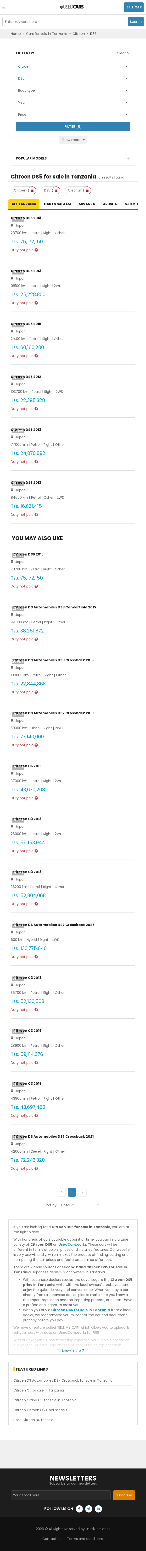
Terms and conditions (85, 1538)
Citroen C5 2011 (26, 766)
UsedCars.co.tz (72, 1244)
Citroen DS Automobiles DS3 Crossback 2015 (53, 660)
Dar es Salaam (57, 204)
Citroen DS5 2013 (26, 270)
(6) (73, 126)
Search (136, 21)
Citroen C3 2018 (27, 819)
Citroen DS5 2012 (26, 376)
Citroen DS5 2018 (26, 218)
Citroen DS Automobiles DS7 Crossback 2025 (54, 924)
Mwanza (87, 204)
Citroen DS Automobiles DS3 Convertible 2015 (54, 607)
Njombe (132, 204)
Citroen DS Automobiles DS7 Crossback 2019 (53, 713)
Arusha (110, 204)
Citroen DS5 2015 (26, 323)
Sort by (50, 1205)
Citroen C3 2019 (27, 1030)
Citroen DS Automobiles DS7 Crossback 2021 (53, 1136)
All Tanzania (24, 204)
